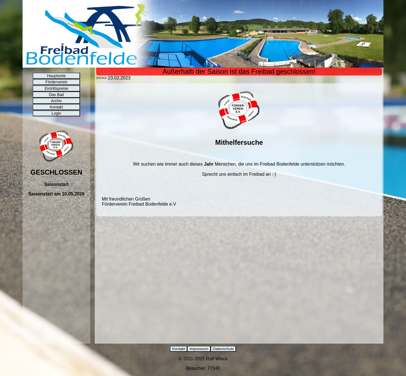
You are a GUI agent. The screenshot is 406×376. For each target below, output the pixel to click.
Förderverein (56, 87)
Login (56, 131)
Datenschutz (225, 349)
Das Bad (56, 104)
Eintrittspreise (56, 95)
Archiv (56, 113)
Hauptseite (56, 78)
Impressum (198, 349)
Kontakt (56, 122)
